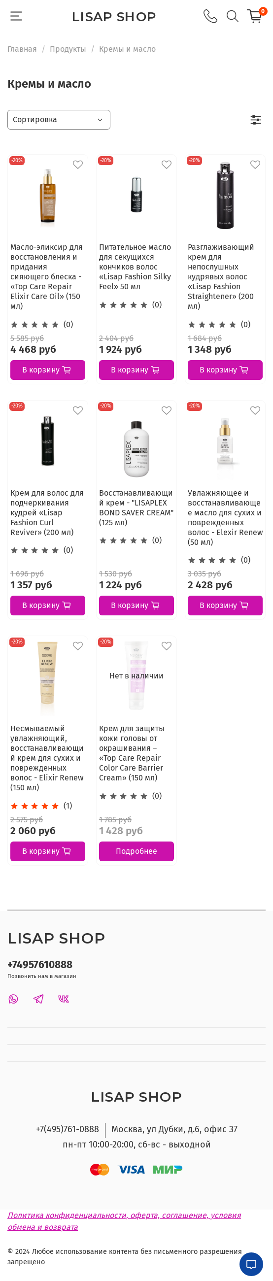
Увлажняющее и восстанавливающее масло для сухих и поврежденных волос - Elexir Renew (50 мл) (225, 517)
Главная (22, 49)
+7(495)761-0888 (67, 1129)
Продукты (68, 49)
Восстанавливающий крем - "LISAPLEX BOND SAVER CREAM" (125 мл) (136, 507)
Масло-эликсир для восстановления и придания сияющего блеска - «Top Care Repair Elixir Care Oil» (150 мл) (46, 276)
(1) (68, 805)
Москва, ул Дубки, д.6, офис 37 (174, 1129)
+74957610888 (39, 965)
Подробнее (136, 851)
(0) (68, 324)
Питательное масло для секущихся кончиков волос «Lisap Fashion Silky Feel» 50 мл (135, 266)
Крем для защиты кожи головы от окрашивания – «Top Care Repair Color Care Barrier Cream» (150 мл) (132, 753)
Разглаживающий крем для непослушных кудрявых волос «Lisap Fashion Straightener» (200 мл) (221, 276)
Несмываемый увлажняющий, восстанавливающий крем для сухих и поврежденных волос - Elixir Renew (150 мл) (47, 758)
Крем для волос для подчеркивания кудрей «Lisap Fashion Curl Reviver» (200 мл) (47, 512)
